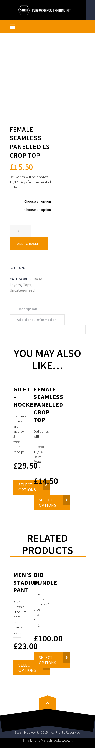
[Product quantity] (20, 231)
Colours (17, 208)
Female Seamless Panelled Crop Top (48, 404)
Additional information (37, 319)
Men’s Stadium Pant (26, 582)
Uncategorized (22, 290)
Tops (27, 284)
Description (27, 309)
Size (14, 200)
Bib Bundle (45, 578)
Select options (47, 502)
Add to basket (29, 243)
